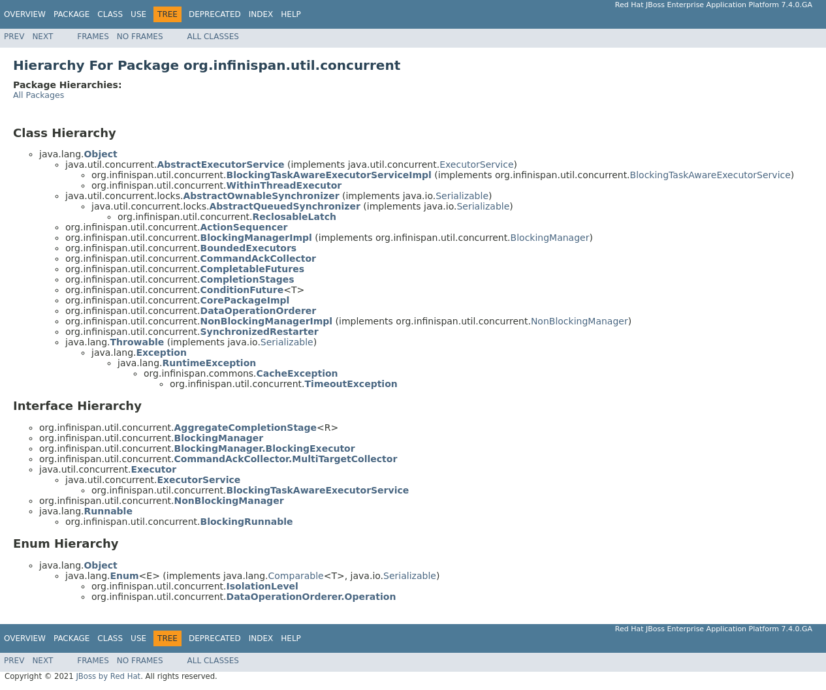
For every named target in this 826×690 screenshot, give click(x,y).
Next (42, 36)
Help (291, 14)
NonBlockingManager (579, 321)
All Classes (213, 36)
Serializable (462, 196)
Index (261, 14)
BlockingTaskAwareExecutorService (710, 175)
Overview (25, 14)
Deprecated (215, 14)
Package (71, 14)
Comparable (296, 576)
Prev (14, 36)
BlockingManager (550, 237)
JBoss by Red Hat (108, 676)
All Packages (38, 95)
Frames (93, 36)
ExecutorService (476, 164)
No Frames (140, 36)
